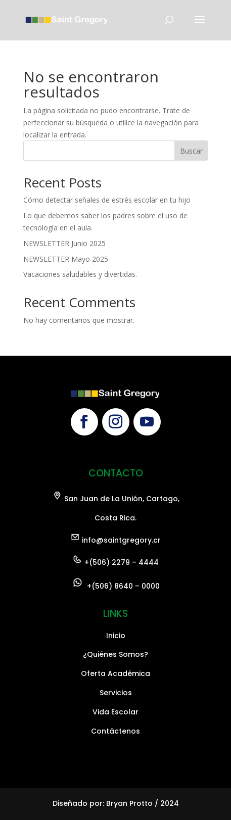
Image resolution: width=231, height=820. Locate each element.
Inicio (115, 725)
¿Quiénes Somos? (115, 745)
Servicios (116, 783)
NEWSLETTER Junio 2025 (64, 243)
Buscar (191, 151)
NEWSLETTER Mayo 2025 (65, 259)
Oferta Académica (115, 764)
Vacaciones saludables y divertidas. (80, 274)
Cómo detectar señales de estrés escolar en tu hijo (107, 200)
